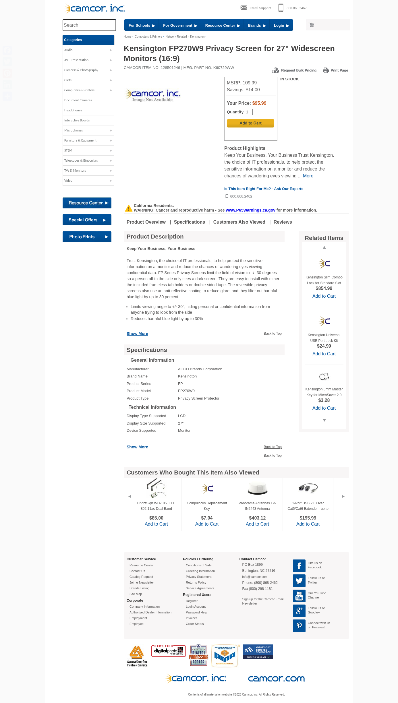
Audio (68, 50)
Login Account (196, 606)
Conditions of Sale (198, 565)
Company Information (145, 606)
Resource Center (222, 25)
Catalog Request (141, 576)
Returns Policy (196, 582)
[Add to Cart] (250, 123)
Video (68, 181)
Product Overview (146, 222)
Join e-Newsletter (142, 582)
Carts (68, 80)
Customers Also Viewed (239, 222)
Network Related (176, 36)
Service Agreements (200, 588)
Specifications (189, 222)
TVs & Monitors (75, 171)
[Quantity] (249, 112)
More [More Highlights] (308, 175)
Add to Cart (324, 296)
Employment (138, 618)
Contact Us (137, 571)
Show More (137, 333)
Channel (314, 597)
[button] (88, 51)
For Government (180, 25)
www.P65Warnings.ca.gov (250, 210)
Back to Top (273, 334)
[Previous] (129, 503)
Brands (257, 25)
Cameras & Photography (81, 70)
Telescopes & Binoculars (81, 160)
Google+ (314, 612)
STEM (68, 150)
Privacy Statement (198, 576)
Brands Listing (140, 588)
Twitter (312, 582)
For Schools (142, 25)
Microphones (73, 130)
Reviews (283, 222)
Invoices (191, 618)
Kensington (197, 36)
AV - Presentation (76, 60)
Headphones (73, 110)
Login (281, 25)
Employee (137, 623)
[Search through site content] (89, 25)
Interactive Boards (77, 120)
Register (192, 601)
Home (128, 36)
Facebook (315, 567)
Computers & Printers (79, 90)
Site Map (136, 594)
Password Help (196, 612)
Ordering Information (200, 571)
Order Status (195, 623)
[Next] (343, 503)
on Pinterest (316, 627)
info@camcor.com (255, 576)
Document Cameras (78, 100)
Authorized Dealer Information (150, 612)
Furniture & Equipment (80, 140)
